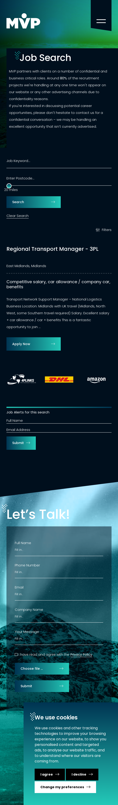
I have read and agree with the (43, 654)
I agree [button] (46, 774)
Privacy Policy (81, 654)
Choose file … (32, 668)
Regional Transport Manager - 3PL (52, 249)
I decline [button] (79, 774)
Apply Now (21, 344)
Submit (18, 443)
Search (18, 202)
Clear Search (17, 215)
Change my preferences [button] (62, 787)
